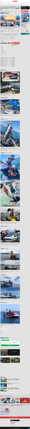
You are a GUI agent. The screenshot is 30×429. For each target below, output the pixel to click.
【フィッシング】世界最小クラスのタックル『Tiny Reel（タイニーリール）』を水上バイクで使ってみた (5, 405)
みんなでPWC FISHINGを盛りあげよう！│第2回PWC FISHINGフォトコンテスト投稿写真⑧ (15, 4)
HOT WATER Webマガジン (17, 428)
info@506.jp (13, 423)
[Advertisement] (5, 369)
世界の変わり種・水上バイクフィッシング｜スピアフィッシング (13, 384)
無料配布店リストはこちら (24, 25)
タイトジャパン (3, 47)
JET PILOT (2, 49)
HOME (1, 4)
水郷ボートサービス (4, 51)
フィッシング (4, 4)
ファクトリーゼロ (3, 52)
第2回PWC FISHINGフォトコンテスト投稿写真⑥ (8, 64)
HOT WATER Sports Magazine (24, 28)
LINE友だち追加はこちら (10, 345)
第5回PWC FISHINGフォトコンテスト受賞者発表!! (24, 405)
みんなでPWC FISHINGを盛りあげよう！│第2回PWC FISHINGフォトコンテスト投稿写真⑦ (13, 379)
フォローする (14, 352)
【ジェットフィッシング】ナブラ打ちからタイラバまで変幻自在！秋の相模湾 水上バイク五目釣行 (15, 405)
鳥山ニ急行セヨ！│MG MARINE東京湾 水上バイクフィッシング (4, 414)
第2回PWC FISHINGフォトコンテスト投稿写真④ (8, 61)
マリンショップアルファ (4, 54)
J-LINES (2, 48)
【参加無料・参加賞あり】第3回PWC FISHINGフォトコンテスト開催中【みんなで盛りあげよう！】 (13, 389)
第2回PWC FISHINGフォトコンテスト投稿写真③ (8, 60)
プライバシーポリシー (12, 425)
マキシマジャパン (3, 53)
